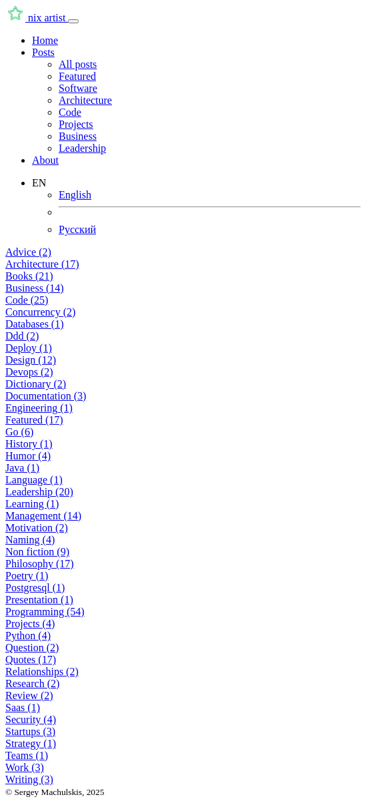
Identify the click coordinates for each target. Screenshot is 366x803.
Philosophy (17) (39, 563)
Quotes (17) (30, 659)
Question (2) (32, 647)
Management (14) (43, 515)
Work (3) (24, 767)
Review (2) (29, 695)
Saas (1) (22, 707)
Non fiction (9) (37, 551)
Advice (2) (28, 252)
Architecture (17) (42, 264)
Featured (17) (34, 419)
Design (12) (30, 360)
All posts (78, 64)
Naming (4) (30, 539)
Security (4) (30, 719)
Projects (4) (30, 623)
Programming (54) (45, 611)
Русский (77, 229)
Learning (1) (32, 503)
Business (78, 136)
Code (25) (26, 300)
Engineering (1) (39, 407)
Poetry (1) (26, 575)
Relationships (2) (42, 671)
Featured (77, 76)
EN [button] (39, 182)
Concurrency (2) (40, 312)
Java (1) (22, 467)
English (75, 194)
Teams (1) (26, 755)
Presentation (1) (39, 599)
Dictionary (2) (35, 384)
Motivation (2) (36, 527)
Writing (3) (29, 779)
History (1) (29, 443)
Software (78, 88)
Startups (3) (30, 731)
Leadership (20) (39, 491)
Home (45, 40)
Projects (76, 124)
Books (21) (29, 276)
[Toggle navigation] (73, 21)
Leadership (82, 148)
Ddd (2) (22, 336)
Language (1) (34, 479)
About (45, 160)
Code (70, 112)
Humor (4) (28, 455)
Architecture (85, 100)
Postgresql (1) (35, 587)
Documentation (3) (45, 396)
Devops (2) (29, 372)
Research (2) (32, 683)
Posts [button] (43, 52)
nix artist (36, 17)
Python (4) (28, 635)
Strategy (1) (30, 743)
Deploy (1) (28, 348)
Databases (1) (34, 324)
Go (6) (19, 431)
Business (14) (34, 288)
